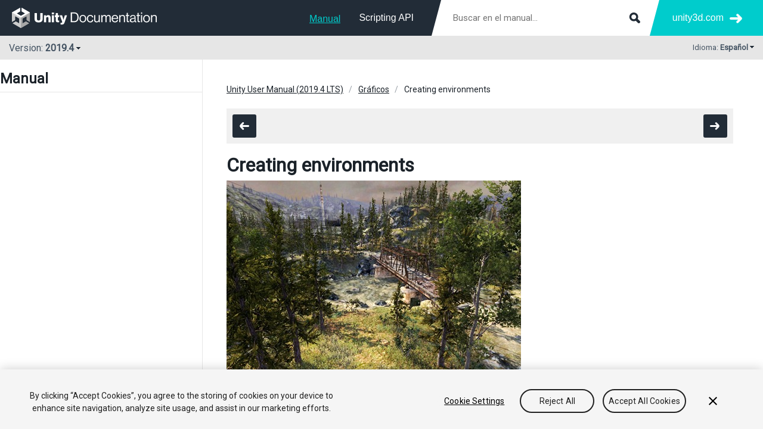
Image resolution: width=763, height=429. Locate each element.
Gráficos (373, 89)
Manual (324, 19)
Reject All (557, 401)
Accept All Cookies (644, 401)
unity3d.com (698, 18)
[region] (381, 399)
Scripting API (386, 18)
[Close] (713, 401)
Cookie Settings (474, 401)
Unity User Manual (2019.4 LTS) (285, 89)
